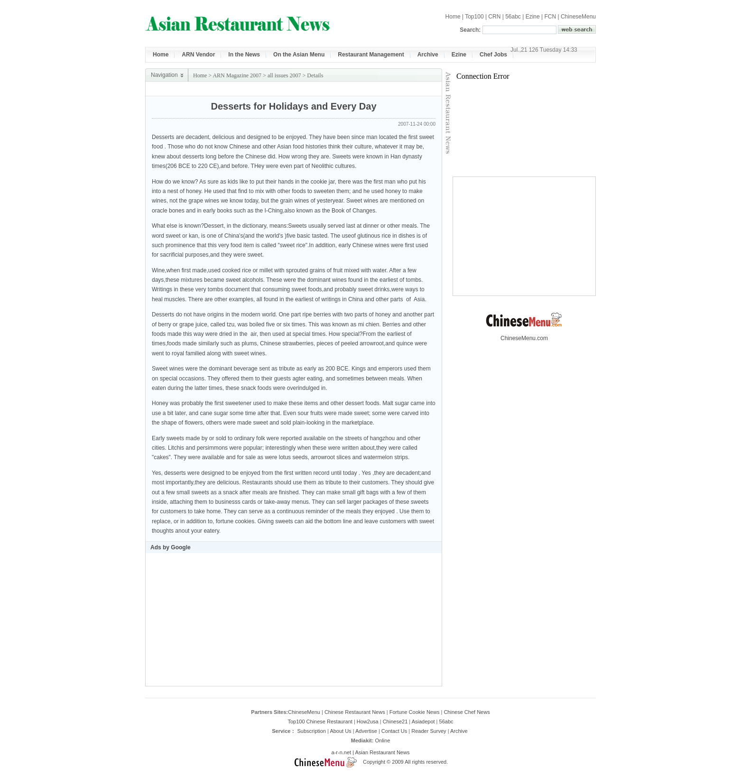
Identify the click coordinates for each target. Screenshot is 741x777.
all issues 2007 (284, 75)
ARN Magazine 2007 (237, 75)
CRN (494, 16)
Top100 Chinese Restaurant (319, 721)
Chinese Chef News (467, 712)
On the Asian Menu (298, 54)
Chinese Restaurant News (354, 712)
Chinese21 (395, 721)
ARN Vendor (198, 54)
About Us (340, 731)
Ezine (533, 16)
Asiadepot (423, 721)
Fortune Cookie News (414, 712)
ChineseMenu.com (524, 336)
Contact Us (394, 731)
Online (382, 740)
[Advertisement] (331, 88)
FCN (550, 16)
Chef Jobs (493, 54)
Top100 (474, 16)
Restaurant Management (371, 54)
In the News (244, 54)
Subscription (311, 731)
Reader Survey (428, 731)
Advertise (366, 731)
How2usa (368, 721)
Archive (427, 54)
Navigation (164, 75)
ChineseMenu (578, 16)
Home (453, 16)
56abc (513, 16)
